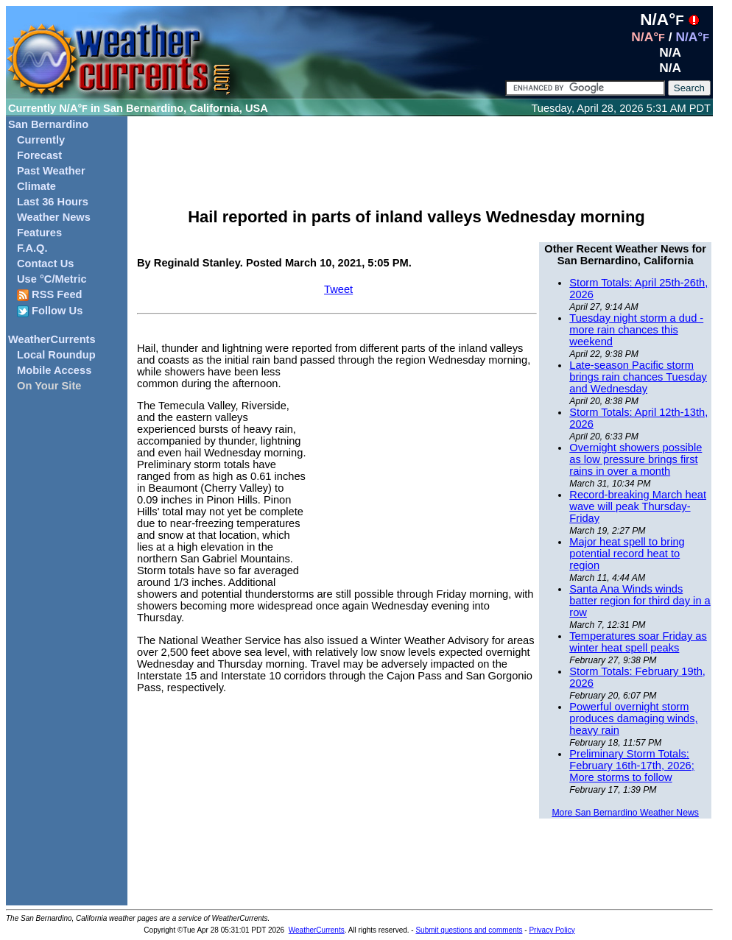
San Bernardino (48, 124)
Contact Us (45, 263)
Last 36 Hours (52, 202)
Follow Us (49, 311)
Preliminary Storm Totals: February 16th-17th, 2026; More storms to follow (631, 765)
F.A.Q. (32, 248)
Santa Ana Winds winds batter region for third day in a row (639, 600)
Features (39, 232)
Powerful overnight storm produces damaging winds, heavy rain (633, 718)
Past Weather (51, 171)
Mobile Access (54, 370)
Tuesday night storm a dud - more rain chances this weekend (636, 329)
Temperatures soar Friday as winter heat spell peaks (638, 642)
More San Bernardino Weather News (625, 813)
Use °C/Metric (52, 279)
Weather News (54, 217)
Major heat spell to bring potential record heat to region (626, 553)
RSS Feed (49, 295)
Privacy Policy (551, 930)
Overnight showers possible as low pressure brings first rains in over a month (635, 459)
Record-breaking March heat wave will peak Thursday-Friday (637, 506)
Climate (36, 186)
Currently (41, 140)
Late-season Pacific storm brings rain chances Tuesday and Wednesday (638, 377)
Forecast (39, 155)
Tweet (338, 289)
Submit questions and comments (468, 930)
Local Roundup (56, 355)
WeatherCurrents (52, 339)
